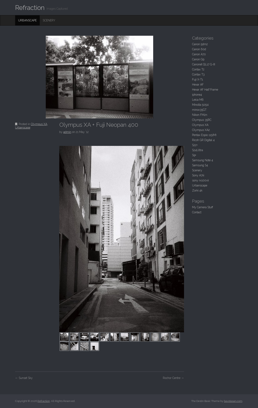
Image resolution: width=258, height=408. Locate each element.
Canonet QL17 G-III (203, 64)
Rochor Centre (173, 378)
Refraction (30, 7)
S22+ (195, 145)
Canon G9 (198, 59)
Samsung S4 (200, 165)
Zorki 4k (197, 190)
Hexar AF (198, 84)
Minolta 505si (200, 104)
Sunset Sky (24, 378)
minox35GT (199, 109)
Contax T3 (198, 74)
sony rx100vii (200, 180)
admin (67, 132)
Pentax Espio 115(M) (204, 135)
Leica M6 (198, 99)
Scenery (49, 20)
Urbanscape (27, 20)
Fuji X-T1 (197, 79)
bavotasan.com (233, 401)
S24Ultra (197, 150)
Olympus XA (39, 124)
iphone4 (197, 94)
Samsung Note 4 (202, 160)
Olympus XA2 (201, 130)
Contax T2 (198, 69)
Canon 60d (199, 49)
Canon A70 (199, 54)
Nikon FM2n (199, 114)
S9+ (194, 155)
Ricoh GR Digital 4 (203, 140)
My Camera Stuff (202, 207)
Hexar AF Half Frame (205, 89)
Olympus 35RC (201, 119)
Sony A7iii (198, 175)
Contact (196, 212)
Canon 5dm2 (200, 44)
